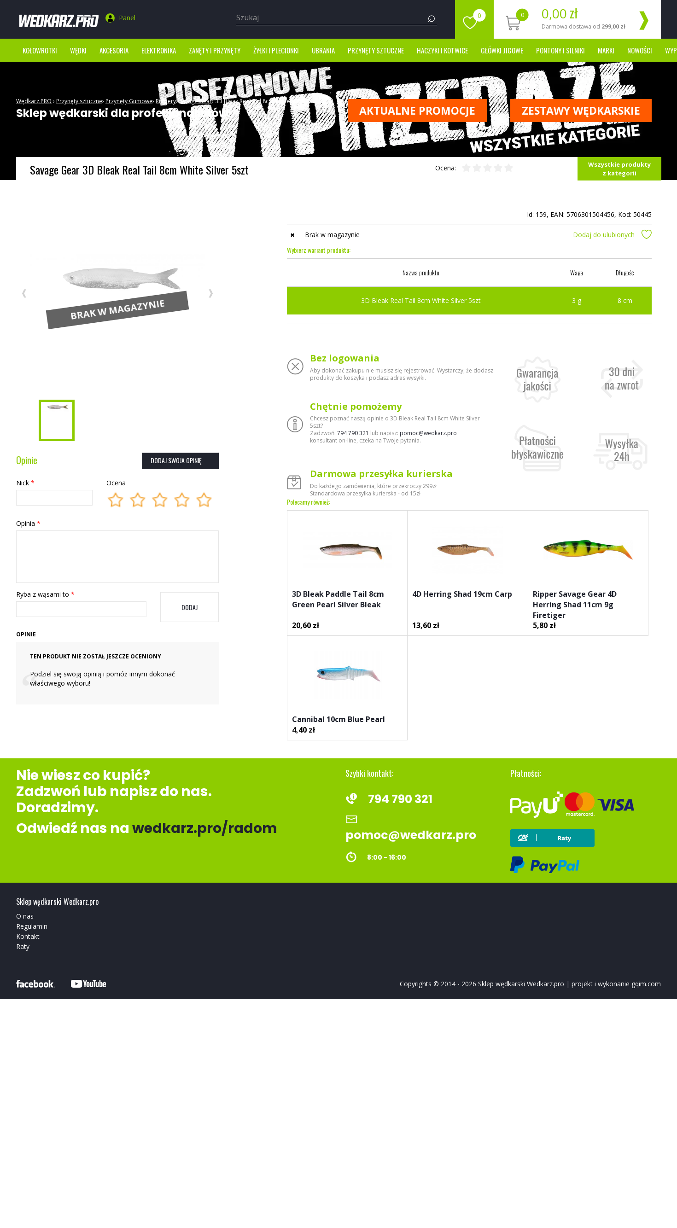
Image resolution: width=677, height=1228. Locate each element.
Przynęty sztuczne (376, 50)
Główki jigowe (502, 50)
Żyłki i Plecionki (276, 50)
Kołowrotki (40, 50)
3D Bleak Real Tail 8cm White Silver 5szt (266, 101)
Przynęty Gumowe (128, 101)
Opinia (28, 523)
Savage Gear (195, 101)
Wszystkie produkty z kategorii (619, 168)
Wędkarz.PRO (34, 101)
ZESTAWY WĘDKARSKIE (581, 110)
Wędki (78, 50)
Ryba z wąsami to (45, 594)
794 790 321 (353, 433)
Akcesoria (113, 50)
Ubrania (323, 50)
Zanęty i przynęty (214, 50)
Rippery (166, 101)
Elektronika (158, 50)
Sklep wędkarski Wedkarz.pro (521, 983)
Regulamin (31, 926)
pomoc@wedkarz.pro (428, 433)
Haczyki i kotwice (442, 50)
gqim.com (646, 983)
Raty (22, 946)
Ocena (116, 482)
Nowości (639, 50)
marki (606, 50)
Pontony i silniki (560, 50)
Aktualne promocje (417, 110)
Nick (25, 482)
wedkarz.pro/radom (204, 828)
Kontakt (28, 936)
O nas (25, 916)
